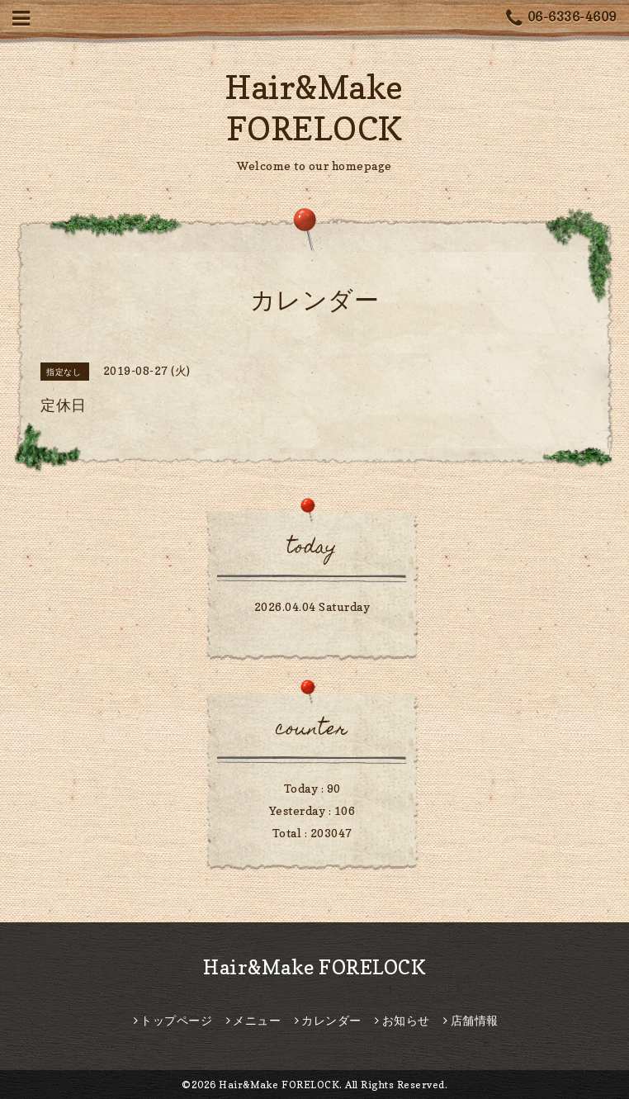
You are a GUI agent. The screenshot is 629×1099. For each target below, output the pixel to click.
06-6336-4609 (561, 18)
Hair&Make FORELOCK (314, 967)
